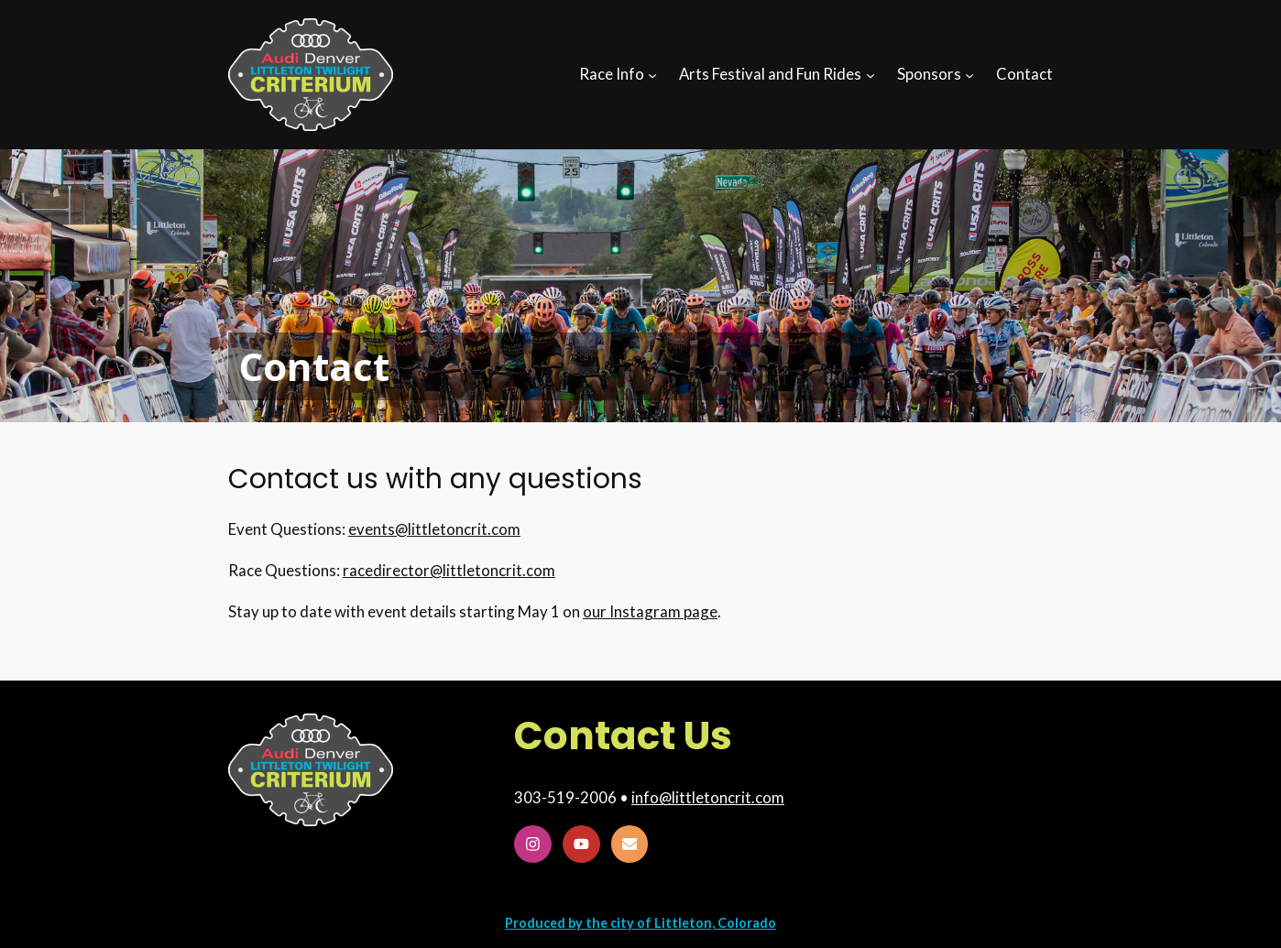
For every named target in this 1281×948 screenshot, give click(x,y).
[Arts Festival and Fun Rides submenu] (870, 74)
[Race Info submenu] (652, 74)
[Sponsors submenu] (969, 74)
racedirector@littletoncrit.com (449, 570)
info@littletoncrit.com (707, 797)
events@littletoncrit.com (434, 529)
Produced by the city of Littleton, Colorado (640, 923)
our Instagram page (650, 611)
